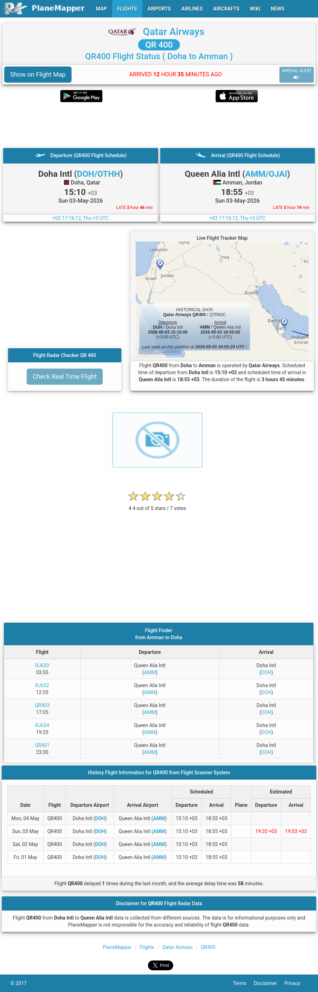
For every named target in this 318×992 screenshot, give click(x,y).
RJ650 (42, 665)
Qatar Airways (173, 31)
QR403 (42, 705)
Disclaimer (269, 983)
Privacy (295, 983)
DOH (266, 672)
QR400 (208, 947)
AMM (150, 672)
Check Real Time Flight (65, 376)
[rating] (157, 504)
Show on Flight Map (38, 74)
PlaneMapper (117, 947)
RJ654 (42, 725)
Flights (147, 947)
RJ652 (42, 685)
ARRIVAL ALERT (297, 74)
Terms (243, 983)
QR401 (42, 745)
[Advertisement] (159, 125)
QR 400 (159, 45)
